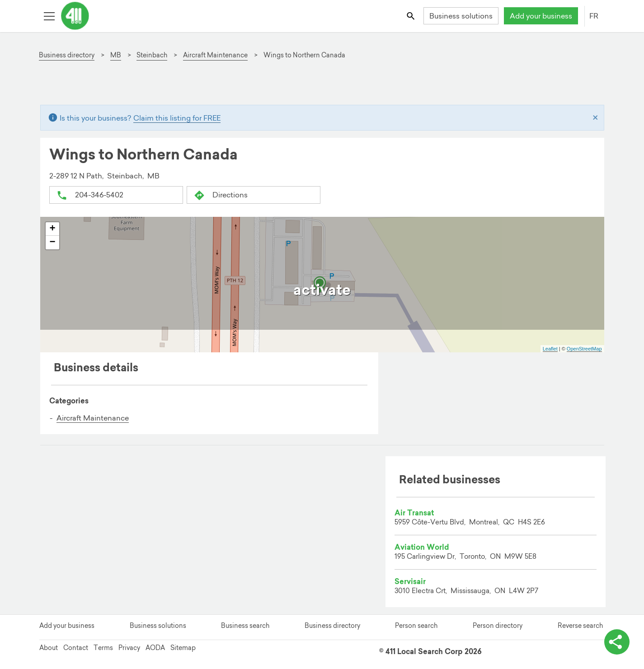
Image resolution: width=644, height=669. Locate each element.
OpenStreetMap (584, 348)
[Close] (595, 118)
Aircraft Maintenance (92, 417)
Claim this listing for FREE (177, 117)
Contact (75, 648)
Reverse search (580, 626)
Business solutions (461, 15)
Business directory (332, 626)
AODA (155, 648)
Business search (245, 626)
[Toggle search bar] (411, 15)
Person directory (497, 626)
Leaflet (550, 348)
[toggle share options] (617, 642)
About (48, 648)
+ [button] (52, 229)
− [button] (52, 242)
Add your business (541, 15)
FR (593, 15)
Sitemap (183, 648)
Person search (416, 626)
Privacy (129, 648)
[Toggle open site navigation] (49, 15)
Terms (103, 648)
